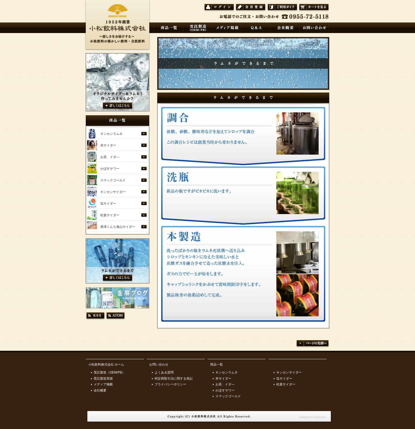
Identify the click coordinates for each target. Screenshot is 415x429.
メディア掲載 (103, 384)
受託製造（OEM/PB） (109, 372)
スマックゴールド (113, 180)
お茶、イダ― (109, 157)
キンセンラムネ (111, 134)
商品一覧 (216, 364)
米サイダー (108, 145)
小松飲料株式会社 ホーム (106, 364)
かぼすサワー (109, 168)
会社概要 (100, 390)
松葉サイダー (109, 215)
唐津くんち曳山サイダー (117, 227)
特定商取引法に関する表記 (174, 378)
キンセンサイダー (113, 192)
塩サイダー (108, 203)
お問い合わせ (158, 364)
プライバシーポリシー (170, 384)
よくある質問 (164, 372)
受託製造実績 (103, 378)
